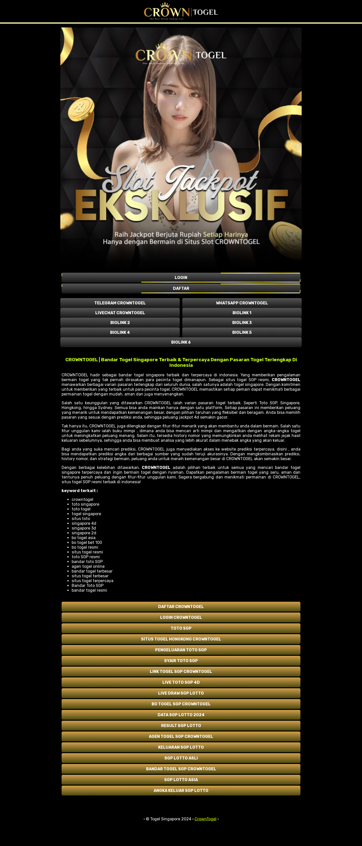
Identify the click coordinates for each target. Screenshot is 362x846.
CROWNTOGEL (286, 379)
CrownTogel (205, 819)
